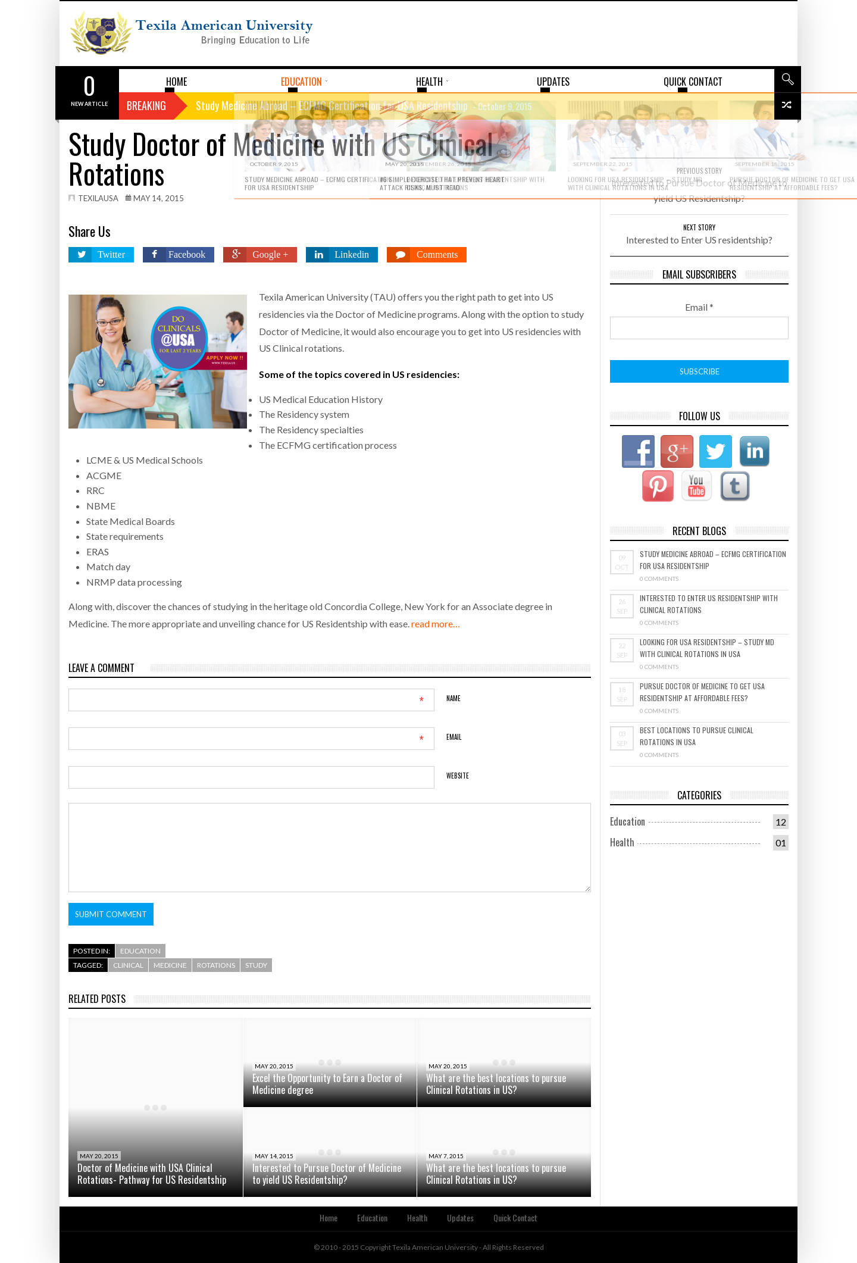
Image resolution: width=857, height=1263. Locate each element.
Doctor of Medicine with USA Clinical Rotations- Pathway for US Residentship (151, 1174)
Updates (460, 1217)
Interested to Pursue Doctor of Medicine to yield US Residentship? (326, 1174)
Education (140, 950)
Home (328, 1217)
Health (622, 842)
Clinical (128, 965)
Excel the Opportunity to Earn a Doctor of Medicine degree (327, 1084)
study (256, 965)
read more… (435, 623)
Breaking (146, 105)
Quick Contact (515, 1217)
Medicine (170, 965)
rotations (216, 965)
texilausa (98, 198)
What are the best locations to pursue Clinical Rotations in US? (496, 1084)
